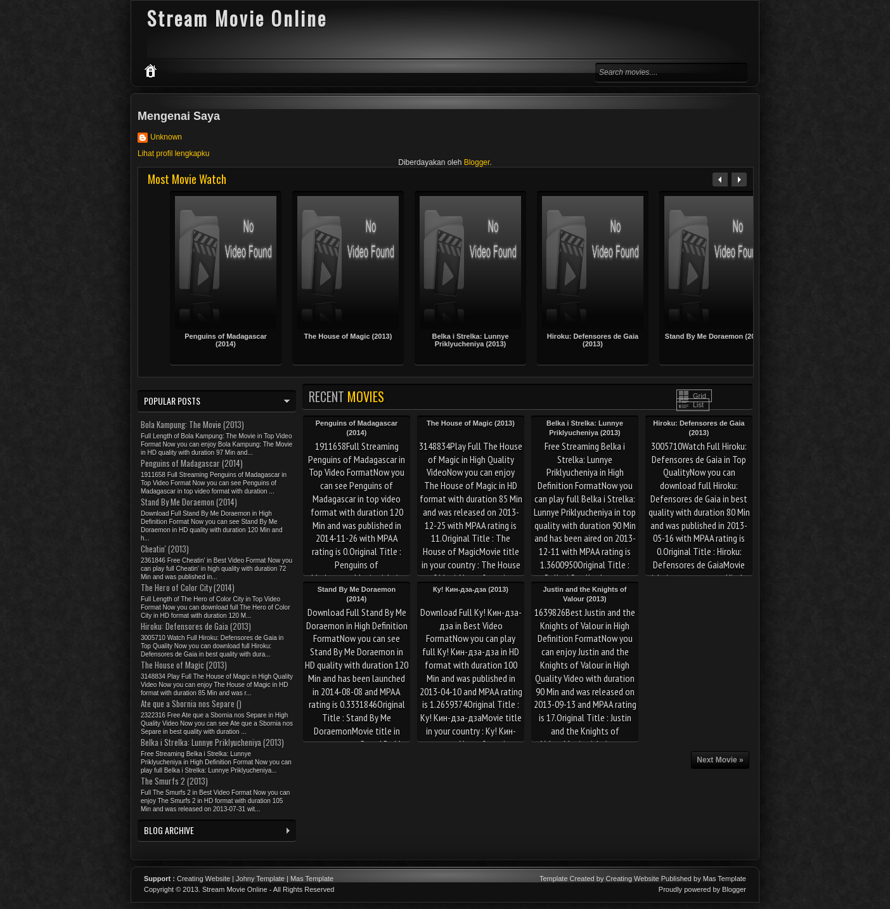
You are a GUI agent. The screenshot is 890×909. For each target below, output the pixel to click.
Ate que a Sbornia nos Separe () (191, 703)
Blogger (477, 162)
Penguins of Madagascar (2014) (225, 340)
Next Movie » (720, 759)
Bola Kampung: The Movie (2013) (192, 424)
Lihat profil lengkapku (173, 153)
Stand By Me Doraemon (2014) (715, 336)
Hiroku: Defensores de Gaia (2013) (592, 340)
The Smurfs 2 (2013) (174, 781)
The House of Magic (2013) (348, 336)
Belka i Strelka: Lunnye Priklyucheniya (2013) (470, 340)
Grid (699, 396)
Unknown (166, 137)
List (698, 405)
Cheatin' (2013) (165, 548)
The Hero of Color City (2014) (188, 587)
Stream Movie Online (235, 889)
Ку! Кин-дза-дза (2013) (470, 589)
